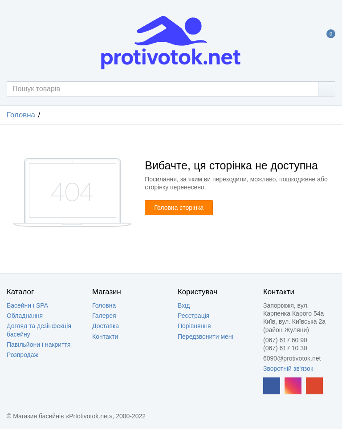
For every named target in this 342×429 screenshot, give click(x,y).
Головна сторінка (179, 207)
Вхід (184, 305)
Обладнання (25, 315)
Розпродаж (22, 354)
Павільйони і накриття (39, 344)
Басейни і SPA (27, 305)
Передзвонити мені (205, 336)
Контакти (105, 336)
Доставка (105, 325)
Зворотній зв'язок (288, 368)
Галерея (104, 315)
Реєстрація (193, 315)
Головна (21, 115)
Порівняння (194, 325)
